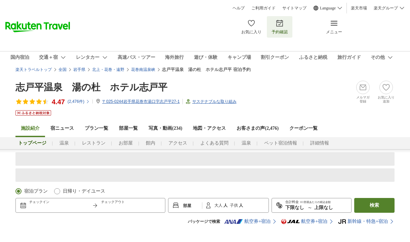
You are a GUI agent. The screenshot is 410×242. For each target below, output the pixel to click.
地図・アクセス (209, 128)
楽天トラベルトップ (33, 69)
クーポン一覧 (303, 128)
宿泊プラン (36, 191)
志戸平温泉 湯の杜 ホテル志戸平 (91, 87)
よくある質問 (214, 143)
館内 (150, 143)
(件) (79, 101)
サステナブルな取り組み (214, 101)
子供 (234, 205)
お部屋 (126, 143)
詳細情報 (319, 143)
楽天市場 (359, 8)
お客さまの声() (258, 128)
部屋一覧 (128, 128)
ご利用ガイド (263, 8)
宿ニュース (62, 128)
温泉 (64, 143)
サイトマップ (294, 8)
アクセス (177, 143)
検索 (374, 205)
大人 (218, 205)
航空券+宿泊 (247, 221)
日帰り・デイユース (84, 191)
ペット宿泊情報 (280, 143)
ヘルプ (239, 8)
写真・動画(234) (165, 128)
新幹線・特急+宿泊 (363, 221)
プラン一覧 (96, 128)
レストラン (94, 143)
